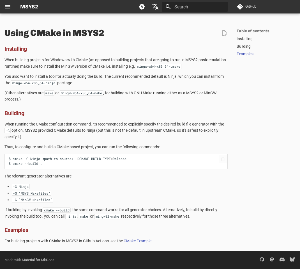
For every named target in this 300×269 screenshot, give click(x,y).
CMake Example (137, 241)
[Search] (195, 7)
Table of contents (253, 31)
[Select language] (155, 6)
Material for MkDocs (38, 260)
